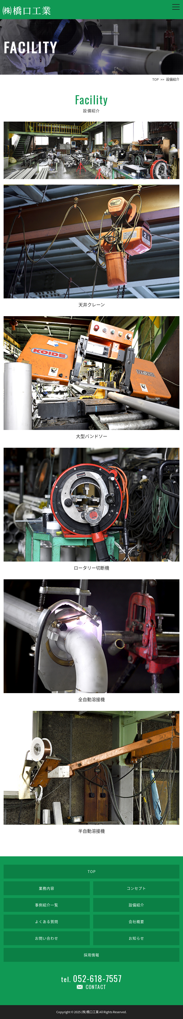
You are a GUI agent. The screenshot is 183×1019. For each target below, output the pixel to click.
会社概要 (136, 921)
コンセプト (136, 888)
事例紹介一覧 (46, 904)
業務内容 (46, 888)
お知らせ (136, 938)
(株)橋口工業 (90, 1012)
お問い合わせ (46, 938)
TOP (92, 871)
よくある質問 (46, 921)
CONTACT (96, 986)
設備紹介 (136, 904)
